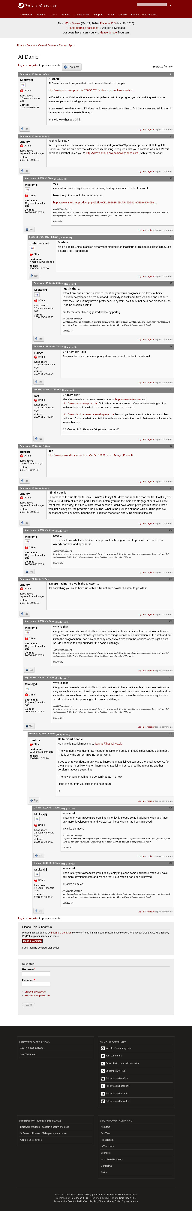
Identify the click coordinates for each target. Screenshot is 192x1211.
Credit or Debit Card (78, 1201)
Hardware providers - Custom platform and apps (44, 1127)
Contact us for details (31, 1140)
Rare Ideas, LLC (79, 1198)
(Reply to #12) (62, 678)
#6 (171, 346)
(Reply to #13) (63, 734)
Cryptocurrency (130, 1201)
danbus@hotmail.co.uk (108, 743)
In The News (107, 1146)
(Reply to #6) (68, 390)
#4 (171, 237)
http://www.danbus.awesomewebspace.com (112, 153)
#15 (170, 808)
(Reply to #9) (61, 531)
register (33, 65)
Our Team (106, 1133)
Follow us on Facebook (115, 1086)
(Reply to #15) (68, 864)
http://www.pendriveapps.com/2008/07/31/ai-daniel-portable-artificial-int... (92, 90)
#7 (171, 389)
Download (26, 14)
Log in (21, 65)
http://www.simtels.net (128, 399)
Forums (66, 14)
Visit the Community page (116, 1048)
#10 (170, 530)
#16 (170, 863)
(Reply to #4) (70, 284)
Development (82, 14)
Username (28, 969)
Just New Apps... (28, 1054)
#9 (171, 488)
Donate (122, 14)
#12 (170, 621)
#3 (171, 178)
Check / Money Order (109, 1201)
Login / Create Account (144, 14)
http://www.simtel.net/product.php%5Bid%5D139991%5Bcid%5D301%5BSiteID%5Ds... (105, 202)
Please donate (108, 32)
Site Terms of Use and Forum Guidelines (115, 1194)
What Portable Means (112, 1159)
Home (20, 45)
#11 (170, 579)
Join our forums (111, 1056)
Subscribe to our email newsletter (120, 1063)
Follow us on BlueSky (114, 1079)
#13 (170, 677)
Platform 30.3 (108, 23)
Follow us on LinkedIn (114, 1094)
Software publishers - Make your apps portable (43, 1133)
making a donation (61, 932)
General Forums (47, 45)
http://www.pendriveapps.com (80, 403)
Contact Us (106, 1166)
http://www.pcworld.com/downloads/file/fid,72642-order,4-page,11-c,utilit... (92, 455)
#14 (170, 734)
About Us (105, 1127)
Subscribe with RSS (113, 1071)
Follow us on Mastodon (115, 1101)
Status (104, 1172)
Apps (54, 14)
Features (41, 14)
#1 (171, 74)
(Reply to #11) (62, 622)
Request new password (37, 995)
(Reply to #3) (65, 238)
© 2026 (59, 1194)
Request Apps (67, 45)
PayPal (93, 1201)
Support (98, 14)
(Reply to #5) (70, 347)
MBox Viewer (72, 23)
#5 (171, 283)
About (110, 14)
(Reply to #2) (60, 179)
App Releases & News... (32, 1047)
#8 (171, 446)
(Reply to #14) (68, 808)
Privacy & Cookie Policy (78, 1194)
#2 (171, 136)
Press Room (107, 1140)
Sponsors (105, 1153)
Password (28, 980)
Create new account (35, 991)
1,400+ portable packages (82, 27)
